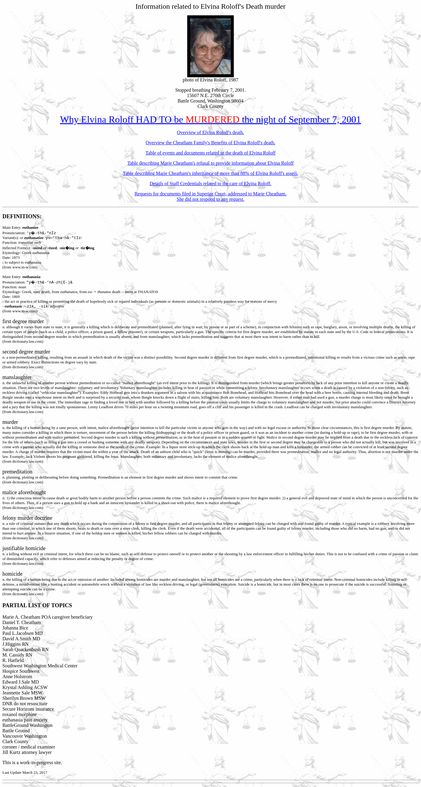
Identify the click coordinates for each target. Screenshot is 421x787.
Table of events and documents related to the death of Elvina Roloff (210, 152)
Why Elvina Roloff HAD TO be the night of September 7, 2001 (210, 119)
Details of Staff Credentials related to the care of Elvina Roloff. (210, 183)
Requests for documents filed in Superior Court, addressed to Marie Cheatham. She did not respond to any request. (211, 196)
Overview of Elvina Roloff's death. (210, 132)
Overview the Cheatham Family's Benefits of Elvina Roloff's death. (211, 142)
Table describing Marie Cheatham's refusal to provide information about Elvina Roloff (210, 163)
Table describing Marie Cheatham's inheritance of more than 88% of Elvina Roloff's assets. (210, 173)
